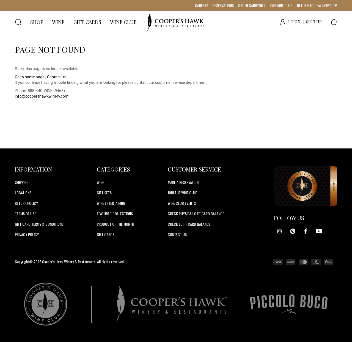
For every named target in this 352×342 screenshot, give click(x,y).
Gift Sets (104, 192)
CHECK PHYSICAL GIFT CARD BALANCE (196, 213)
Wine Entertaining (111, 203)
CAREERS (201, 5)
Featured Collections (115, 213)
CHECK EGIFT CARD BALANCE (189, 224)
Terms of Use (25, 213)
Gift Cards (105, 234)
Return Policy (26, 203)
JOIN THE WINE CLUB (182, 192)
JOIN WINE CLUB (281, 5)
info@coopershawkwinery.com (41, 96)
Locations (23, 192)
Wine (100, 182)
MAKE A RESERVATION (183, 182)
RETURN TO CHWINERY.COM (317, 5)
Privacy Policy (27, 234)
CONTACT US (177, 234)
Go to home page (30, 77)
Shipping (22, 182)
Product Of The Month (115, 224)
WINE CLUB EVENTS (182, 203)
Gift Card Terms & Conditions (39, 224)
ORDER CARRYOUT (251, 5)
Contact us (56, 77)
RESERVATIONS (223, 5)
